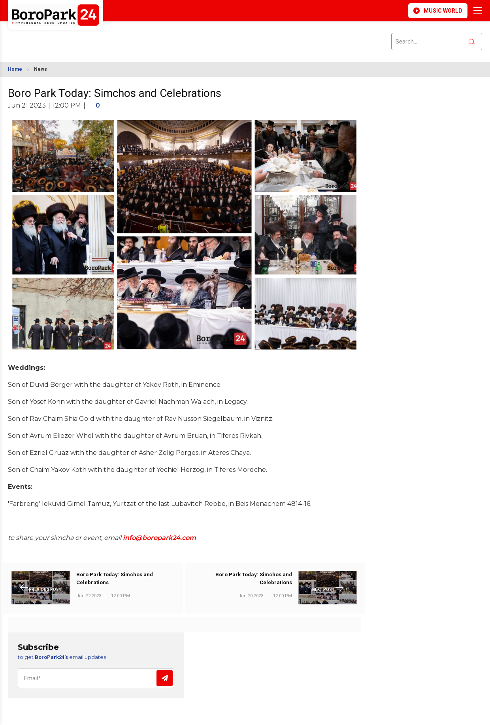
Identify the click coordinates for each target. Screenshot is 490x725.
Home (15, 69)
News (40, 69)
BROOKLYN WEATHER (78, 37)
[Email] (96, 678)
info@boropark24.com (159, 537)
